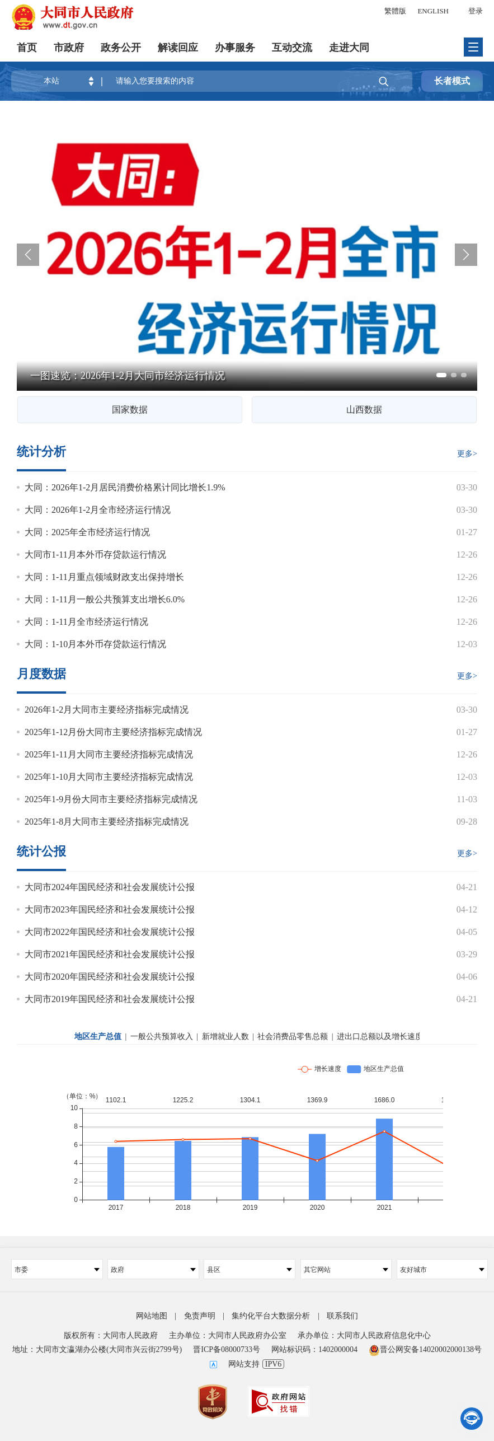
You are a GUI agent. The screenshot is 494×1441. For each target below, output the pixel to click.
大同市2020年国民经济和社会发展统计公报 (110, 976)
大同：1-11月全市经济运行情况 (86, 621)
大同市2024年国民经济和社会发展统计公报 (110, 887)
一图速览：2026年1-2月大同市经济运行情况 (127, 375)
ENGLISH (433, 11)
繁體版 (395, 11)
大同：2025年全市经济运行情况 (87, 532)
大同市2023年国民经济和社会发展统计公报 (110, 909)
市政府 (69, 47)
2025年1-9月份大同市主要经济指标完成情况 (111, 799)
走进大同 (349, 47)
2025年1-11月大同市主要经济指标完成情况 (109, 754)
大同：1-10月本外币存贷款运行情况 (95, 644)
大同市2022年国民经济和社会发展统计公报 (110, 932)
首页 (27, 47)
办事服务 (235, 47)
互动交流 (292, 47)
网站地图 (151, 1316)
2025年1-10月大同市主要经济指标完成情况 (109, 777)
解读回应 (178, 47)
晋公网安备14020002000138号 (425, 1349)
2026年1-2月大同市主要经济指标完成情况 (107, 709)
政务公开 (121, 47)
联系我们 (342, 1316)
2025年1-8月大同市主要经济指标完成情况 (107, 821)
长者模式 (452, 81)
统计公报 (41, 851)
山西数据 (364, 409)
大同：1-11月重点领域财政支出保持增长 (104, 577)
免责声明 (199, 1316)
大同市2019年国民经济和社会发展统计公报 (110, 999)
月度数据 (41, 674)
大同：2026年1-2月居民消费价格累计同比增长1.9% (125, 487)
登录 (475, 11)
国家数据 (130, 409)
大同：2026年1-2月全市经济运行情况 (98, 509)
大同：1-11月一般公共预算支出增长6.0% (105, 599)
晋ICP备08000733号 (226, 1349)
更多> (467, 454)
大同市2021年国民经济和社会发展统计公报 (110, 954)
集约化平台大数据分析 (271, 1316)
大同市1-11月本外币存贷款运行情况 (95, 554)
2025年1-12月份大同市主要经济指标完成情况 (113, 732)
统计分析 (41, 452)
